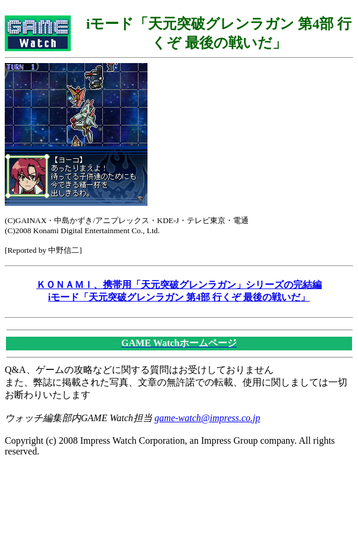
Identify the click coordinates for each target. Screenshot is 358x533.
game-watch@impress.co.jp (207, 418)
